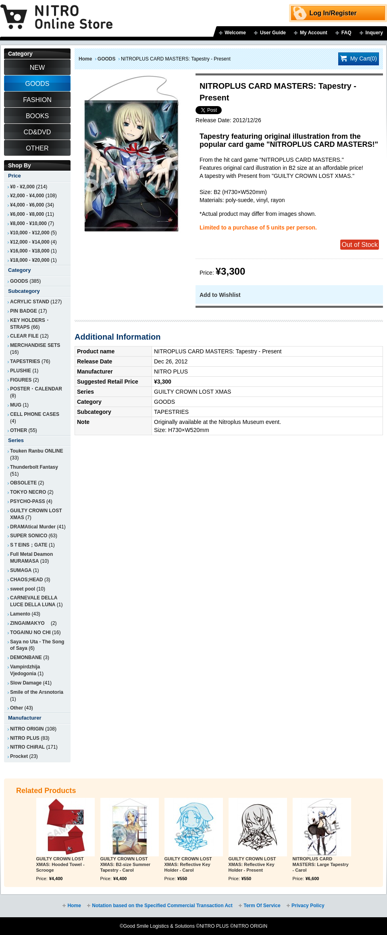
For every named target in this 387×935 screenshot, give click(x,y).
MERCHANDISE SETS (35, 345)
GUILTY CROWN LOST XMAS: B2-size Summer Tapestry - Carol (125, 864)
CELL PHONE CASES (34, 414)
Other (16, 708)
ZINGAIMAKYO (30, 623)
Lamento (20, 614)
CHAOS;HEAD (26, 579)
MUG (15, 405)
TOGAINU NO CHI (30, 632)
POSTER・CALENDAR (36, 389)
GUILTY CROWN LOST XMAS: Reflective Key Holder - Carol (188, 864)
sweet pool (22, 589)
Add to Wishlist (220, 295)
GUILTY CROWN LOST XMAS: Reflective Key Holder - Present (252, 864)
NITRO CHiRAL (27, 747)
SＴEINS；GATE (29, 545)
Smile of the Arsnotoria (36, 692)
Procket (19, 756)
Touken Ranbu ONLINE (36, 451)
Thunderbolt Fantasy (34, 467)
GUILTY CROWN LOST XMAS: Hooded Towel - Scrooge (60, 864)
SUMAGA (20, 570)
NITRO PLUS (25, 738)
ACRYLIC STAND (29, 302)
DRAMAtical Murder (33, 527)
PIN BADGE (23, 311)
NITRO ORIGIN (27, 729)
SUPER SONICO (28, 535)
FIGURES (20, 380)
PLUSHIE (20, 371)
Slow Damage (26, 683)
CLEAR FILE (24, 336)
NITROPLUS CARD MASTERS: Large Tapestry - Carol (321, 864)
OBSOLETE (23, 483)
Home (85, 59)
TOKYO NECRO (28, 492)
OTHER (18, 430)
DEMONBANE (26, 657)
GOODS (107, 59)
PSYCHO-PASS (27, 501)
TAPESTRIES (25, 361)
